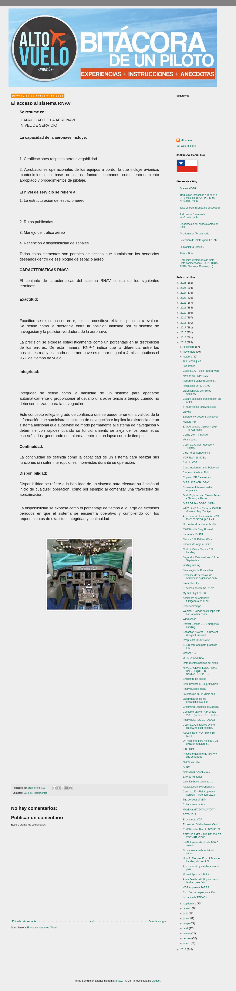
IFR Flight (188, 748)
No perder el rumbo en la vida (199, 524)
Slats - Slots (186, 253)
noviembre (189, 351)
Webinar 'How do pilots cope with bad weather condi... (201, 612)
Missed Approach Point (196, 874)
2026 (184, 282)
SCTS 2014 (189, 814)
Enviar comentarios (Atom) (42, 927)
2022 (184, 302)
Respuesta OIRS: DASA (196, 640)
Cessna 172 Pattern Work (197, 539)
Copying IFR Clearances (197, 477)
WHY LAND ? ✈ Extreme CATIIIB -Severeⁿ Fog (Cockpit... (202, 510)
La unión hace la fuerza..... (198, 781)
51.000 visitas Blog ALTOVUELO (201, 829)
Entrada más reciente (24, 921)
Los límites (189, 365)
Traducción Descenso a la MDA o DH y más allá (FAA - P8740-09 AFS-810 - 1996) (199, 198)
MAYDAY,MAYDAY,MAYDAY (199, 809)
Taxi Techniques (192, 361)
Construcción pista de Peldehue (201, 467)
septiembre (190, 903)
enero (187, 943)
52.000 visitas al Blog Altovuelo (200, 684)
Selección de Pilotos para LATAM (198, 240)
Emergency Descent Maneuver (200, 416)
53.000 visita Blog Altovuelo (198, 529)
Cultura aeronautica (194, 804)
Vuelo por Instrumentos (35, 793)
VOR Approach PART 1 (196, 887)
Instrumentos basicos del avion (200, 663)
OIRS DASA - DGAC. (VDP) (199, 503)
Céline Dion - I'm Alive (195, 434)
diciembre (189, 346)
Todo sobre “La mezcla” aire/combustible (193, 216)
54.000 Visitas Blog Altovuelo (199, 406)
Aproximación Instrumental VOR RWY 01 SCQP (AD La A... (201, 518)
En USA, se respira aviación (199, 892)
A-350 (186, 766)
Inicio (92, 921)
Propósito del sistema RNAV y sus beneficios (200, 755)
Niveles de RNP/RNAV (195, 375)
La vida (187, 411)
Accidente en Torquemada (194, 233)
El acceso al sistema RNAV (198, 588)
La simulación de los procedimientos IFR (195, 700)
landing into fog (191, 565)
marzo (187, 933)
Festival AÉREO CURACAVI (199, 719)
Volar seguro (190, 439)
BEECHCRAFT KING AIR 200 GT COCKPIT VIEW (202, 836)
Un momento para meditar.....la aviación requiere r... (200, 742)
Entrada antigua (157, 921)
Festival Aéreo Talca (194, 688)
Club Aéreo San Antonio (196, 452)
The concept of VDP (194, 799)
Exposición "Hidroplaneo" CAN (200, 824)
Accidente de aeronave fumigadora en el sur (196, 600)
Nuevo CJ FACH (192, 761)
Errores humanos (192, 776)
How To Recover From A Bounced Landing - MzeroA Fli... (202, 860)
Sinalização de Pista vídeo (198, 570)
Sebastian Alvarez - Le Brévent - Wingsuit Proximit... (201, 633)
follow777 (120, 980)
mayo (187, 923)
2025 (184, 287)
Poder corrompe (192, 606)
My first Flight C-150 (194, 593)
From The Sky (191, 583)
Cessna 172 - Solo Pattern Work (201, 370)
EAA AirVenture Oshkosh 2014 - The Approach (201, 428)
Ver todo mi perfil (186, 145)
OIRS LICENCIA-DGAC (196, 482)
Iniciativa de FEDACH (195, 897)
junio (186, 918)
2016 (184, 332)
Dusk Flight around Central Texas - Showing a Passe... (201, 497)
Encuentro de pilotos (194, 678)
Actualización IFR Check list (199, 786)
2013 (184, 949)
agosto (187, 908)
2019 (184, 317)
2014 (184, 342)
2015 (184, 337)
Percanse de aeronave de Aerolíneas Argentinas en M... (201, 577)
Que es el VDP (188, 188)
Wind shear (189, 619)
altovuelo (186, 140)
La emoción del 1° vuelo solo (199, 693)
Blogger (156, 980)
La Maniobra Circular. (192, 246)
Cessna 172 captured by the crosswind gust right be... (199, 726)
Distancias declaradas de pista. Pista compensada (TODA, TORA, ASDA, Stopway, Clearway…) (199, 263)
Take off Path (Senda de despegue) (200, 207)
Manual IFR (189, 421)
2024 (184, 292)
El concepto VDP (192, 819)
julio (186, 913)
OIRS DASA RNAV (193, 657)
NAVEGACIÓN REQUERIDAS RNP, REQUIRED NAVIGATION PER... (200, 671)
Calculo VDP (190, 462)
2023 (184, 297)
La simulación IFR (193, 534)
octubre (188, 356)
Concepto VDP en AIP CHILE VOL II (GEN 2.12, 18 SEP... (200, 713)
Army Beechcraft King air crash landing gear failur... (200, 881)
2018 (184, 322)
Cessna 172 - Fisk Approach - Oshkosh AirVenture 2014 (199, 793)
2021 (184, 307)
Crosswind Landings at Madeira (201, 706)
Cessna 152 (189, 653)
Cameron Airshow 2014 (196, 472)
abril (186, 928)
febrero (187, 938)
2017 (184, 327)
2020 (184, 312)
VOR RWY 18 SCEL (194, 457)
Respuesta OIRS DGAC (196, 385)
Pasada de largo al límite (197, 544)
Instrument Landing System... (199, 380)
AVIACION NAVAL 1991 (196, 771)
